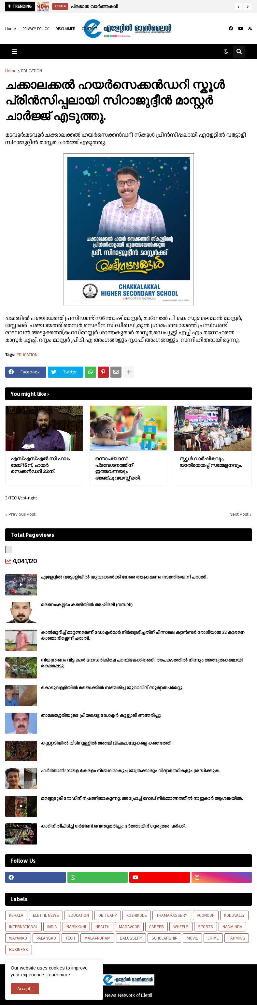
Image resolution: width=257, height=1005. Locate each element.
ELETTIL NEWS (46, 915)
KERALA (16, 915)
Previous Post (22, 514)
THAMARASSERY (171, 915)
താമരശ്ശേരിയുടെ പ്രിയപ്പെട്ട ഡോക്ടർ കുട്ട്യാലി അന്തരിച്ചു (101, 716)
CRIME (213, 938)
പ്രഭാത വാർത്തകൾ (94, 6)
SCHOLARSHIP (164, 938)
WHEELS (181, 927)
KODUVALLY (234, 915)
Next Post (239, 514)
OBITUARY (107, 915)
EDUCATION (31, 71)
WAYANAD (18, 938)
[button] (238, 7)
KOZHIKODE (136, 915)
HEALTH (102, 927)
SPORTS (205, 927)
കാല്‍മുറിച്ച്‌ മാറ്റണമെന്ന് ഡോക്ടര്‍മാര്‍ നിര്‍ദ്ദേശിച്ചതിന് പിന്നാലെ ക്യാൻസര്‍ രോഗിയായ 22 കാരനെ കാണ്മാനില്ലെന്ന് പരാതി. (143, 635)
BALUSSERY (131, 938)
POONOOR (206, 915)
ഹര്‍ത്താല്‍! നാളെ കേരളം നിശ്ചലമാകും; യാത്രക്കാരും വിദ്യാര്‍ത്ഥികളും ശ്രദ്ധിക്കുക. (130, 771)
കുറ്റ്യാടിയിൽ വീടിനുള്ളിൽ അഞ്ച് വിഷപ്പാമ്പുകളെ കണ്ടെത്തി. (106, 743)
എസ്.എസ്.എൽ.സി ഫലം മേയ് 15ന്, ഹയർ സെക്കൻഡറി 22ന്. (40, 464)
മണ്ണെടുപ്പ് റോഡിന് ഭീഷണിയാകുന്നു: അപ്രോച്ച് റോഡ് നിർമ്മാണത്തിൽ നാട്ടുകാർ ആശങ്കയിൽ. (142, 799)
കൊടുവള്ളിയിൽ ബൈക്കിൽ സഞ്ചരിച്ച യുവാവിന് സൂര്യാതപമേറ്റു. (112, 688)
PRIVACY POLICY (35, 29)
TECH (70, 938)
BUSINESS (18, 950)
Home (10, 29)
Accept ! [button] (25, 988)
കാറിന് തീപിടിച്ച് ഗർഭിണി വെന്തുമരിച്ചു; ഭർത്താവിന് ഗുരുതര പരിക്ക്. (113, 826)
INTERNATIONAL (23, 927)
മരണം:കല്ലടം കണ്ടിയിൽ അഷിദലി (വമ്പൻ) (87, 605)
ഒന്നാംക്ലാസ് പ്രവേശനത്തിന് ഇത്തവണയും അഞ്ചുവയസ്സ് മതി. (117, 468)
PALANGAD (46, 938)
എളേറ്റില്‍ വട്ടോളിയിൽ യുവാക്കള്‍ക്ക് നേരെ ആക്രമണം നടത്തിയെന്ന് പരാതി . (124, 577)
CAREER (156, 927)
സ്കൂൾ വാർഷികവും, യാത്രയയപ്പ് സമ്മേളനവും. (210, 461)
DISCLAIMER (65, 29)
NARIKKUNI (76, 927)
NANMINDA (232, 927)
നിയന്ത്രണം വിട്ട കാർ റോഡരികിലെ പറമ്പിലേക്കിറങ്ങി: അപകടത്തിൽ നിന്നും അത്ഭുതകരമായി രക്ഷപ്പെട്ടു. (142, 663)
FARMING (236, 938)
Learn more (58, 974)
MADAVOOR (129, 927)
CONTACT (89, 29)
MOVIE (192, 938)
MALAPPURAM (97, 938)
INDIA (52, 927)
